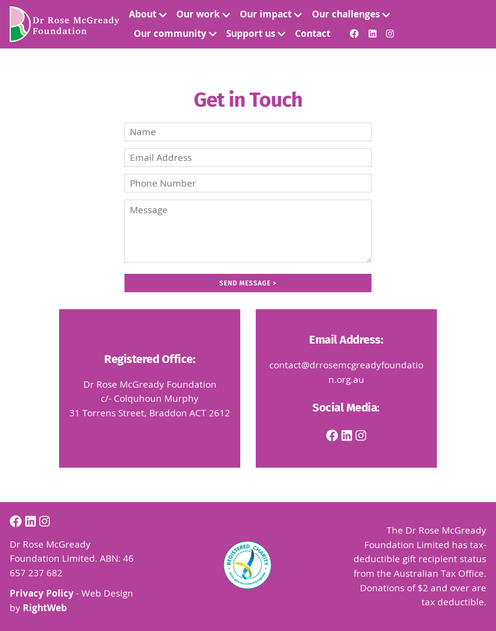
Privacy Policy (42, 593)
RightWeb (45, 607)
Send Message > (248, 283)
